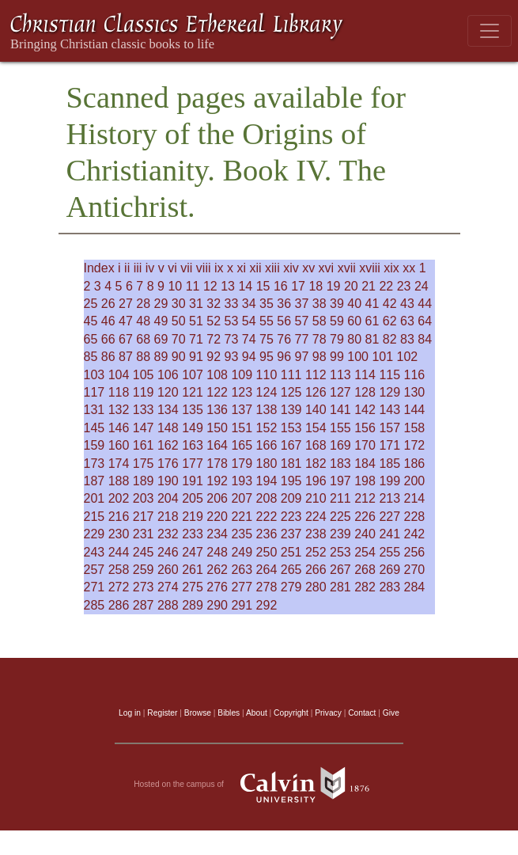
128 (365, 392)
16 (281, 286)
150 (217, 428)
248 (217, 552)
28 (143, 303)
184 (365, 463)
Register (162, 713)
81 (372, 339)
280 (316, 587)
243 (94, 552)
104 (119, 375)
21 (368, 286)
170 (365, 445)
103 (94, 375)
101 (382, 356)
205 (192, 498)
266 (316, 569)
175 (143, 463)
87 (126, 356)
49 (161, 321)
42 (390, 303)
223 (291, 516)
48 (143, 321)
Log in (130, 713)
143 (389, 409)
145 (94, 428)
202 (119, 498)
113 (340, 375)
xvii (347, 268)
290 (217, 605)
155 (340, 428)
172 (414, 445)
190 (168, 481)
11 (193, 286)
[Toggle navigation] (489, 31)
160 (119, 445)
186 (414, 463)
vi (172, 268)
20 (351, 286)
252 (316, 552)
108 (217, 375)
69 (161, 339)
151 (241, 428)
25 (91, 303)
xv (308, 268)
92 (213, 356)
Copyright (291, 713)
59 (337, 321)
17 (298, 286)
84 (425, 339)
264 (267, 569)
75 (266, 339)
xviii (369, 268)
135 (192, 409)
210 (316, 498)
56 (284, 321)
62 (390, 321)
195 (291, 481)
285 (94, 605)
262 (217, 569)
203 (143, 498)
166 (267, 445)
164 (217, 445)
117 (94, 392)
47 (126, 321)
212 (365, 498)
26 (108, 303)
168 (316, 445)
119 (143, 392)
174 (119, 463)
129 (389, 392)
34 (249, 303)
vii (186, 268)
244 (119, 552)
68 (143, 339)
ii (127, 268)
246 (168, 552)
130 (414, 392)
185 (389, 463)
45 (91, 321)
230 (119, 534)
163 (192, 445)
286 (119, 605)
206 (217, 498)
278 (267, 587)
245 (143, 552)
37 (302, 303)
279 (291, 587)
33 (232, 303)
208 (267, 498)
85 (91, 356)
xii (255, 268)
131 (94, 409)
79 (337, 339)
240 (365, 534)
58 (319, 321)
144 (414, 409)
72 (213, 339)
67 (126, 339)
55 (266, 321)
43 (407, 303)
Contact (362, 713)
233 (192, 534)
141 (340, 409)
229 (94, 534)
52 (213, 321)
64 (425, 321)
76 (284, 339)
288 (168, 605)
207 (241, 498)
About (256, 713)
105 (143, 375)
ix (219, 268)
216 (119, 516)
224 (316, 516)
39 (337, 303)
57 (302, 321)
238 (316, 534)
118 (119, 392)
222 (267, 516)
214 (414, 498)
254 (365, 552)
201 (94, 498)
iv (150, 268)
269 (389, 569)
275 (192, 587)
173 (94, 463)
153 (291, 428)
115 (389, 375)
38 (319, 303)
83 (407, 339)
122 (217, 392)
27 (126, 303)
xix (391, 268)
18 (315, 286)
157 (389, 428)
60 (354, 321)
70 (179, 339)
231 (143, 534)
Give (391, 713)
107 (192, 375)
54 (249, 321)
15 (263, 286)
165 (241, 445)
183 (340, 463)
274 (168, 587)
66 (108, 339)
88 (143, 356)
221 (241, 516)
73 (232, 339)
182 (316, 463)
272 (119, 587)
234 (217, 534)
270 (414, 569)
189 (143, 481)
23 (404, 286)
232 (168, 534)
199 (389, 481)
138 (267, 409)
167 (291, 445)
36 (284, 303)
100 (358, 356)
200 (414, 481)
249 (241, 552)
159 (94, 445)
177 (192, 463)
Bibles (228, 713)
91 (196, 356)
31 (196, 303)
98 (319, 356)
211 (340, 498)
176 (168, 463)
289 (192, 605)
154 (316, 428)
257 (94, 569)
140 (316, 409)
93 (232, 356)
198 (365, 481)
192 (217, 481)
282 (365, 587)
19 (334, 286)
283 (389, 587)
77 (302, 339)
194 (267, 481)
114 (365, 375)
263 (241, 569)
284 (414, 587)
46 (108, 321)
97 (302, 356)
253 (340, 552)
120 (168, 392)
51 (196, 321)
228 (414, 516)
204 (168, 498)
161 (143, 445)
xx (409, 268)
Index (99, 268)
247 (192, 552)
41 (372, 303)
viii (203, 268)
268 (365, 569)
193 (241, 481)
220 (217, 516)
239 (340, 534)
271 (94, 587)
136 (217, 409)
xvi (327, 268)
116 (414, 375)
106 (168, 375)
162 (168, 445)
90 (179, 356)
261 (192, 569)
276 (217, 587)
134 (168, 409)
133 (143, 409)
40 (354, 303)
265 (291, 569)
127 (340, 392)
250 (267, 552)
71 (196, 339)
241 (389, 534)
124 (267, 392)
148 (168, 428)
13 (228, 286)
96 (284, 356)
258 (119, 569)
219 (192, 516)
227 (389, 516)
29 (161, 303)
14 (245, 286)
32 (213, 303)
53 (232, 321)
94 (249, 356)
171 (389, 445)
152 (267, 428)
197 (340, 481)
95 (266, 356)
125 (291, 392)
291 (241, 605)
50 (179, 321)
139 (291, 409)
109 (241, 375)
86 (108, 356)
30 (179, 303)
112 (316, 375)
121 (192, 392)
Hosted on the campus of (259, 784)
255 (389, 552)
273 (143, 587)
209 (291, 498)
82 (390, 339)
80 (354, 339)
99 (337, 356)
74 (249, 339)
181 (291, 463)
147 (143, 428)
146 (119, 428)
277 (241, 587)
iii (138, 268)
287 (143, 605)
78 (319, 339)
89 (161, 356)
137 (241, 409)
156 (365, 428)
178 (217, 463)
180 (267, 463)
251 (291, 552)
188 (119, 481)
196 (316, 481)
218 (168, 516)
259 (143, 569)
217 (143, 516)
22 (386, 286)
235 (241, 534)
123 (241, 392)
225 (340, 516)
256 (414, 552)
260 (168, 569)
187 (94, 481)
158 (414, 428)
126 (316, 392)
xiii (272, 268)
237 (291, 534)
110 (267, 375)
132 (119, 409)
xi (241, 268)
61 (372, 321)
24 (421, 286)
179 (241, 463)
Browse (197, 713)
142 (365, 409)
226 (365, 516)
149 (192, 428)
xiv (291, 268)
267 (340, 569)
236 (267, 534)
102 (407, 356)
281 (340, 587)
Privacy (328, 713)
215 (94, 516)
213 (389, 498)
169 (340, 445)
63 (407, 321)
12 (210, 286)
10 (175, 286)
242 (414, 534)
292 (267, 605)
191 (192, 481)
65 (91, 339)
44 (425, 303)
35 (266, 303)
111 (291, 375)
